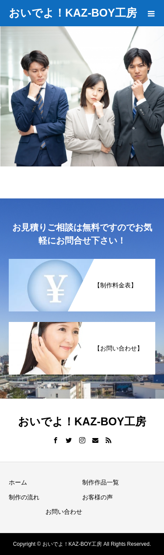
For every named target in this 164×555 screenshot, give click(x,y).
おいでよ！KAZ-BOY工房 (73, 13)
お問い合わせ (63, 511)
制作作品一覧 (100, 482)
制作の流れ (24, 497)
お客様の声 (97, 497)
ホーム (18, 482)
